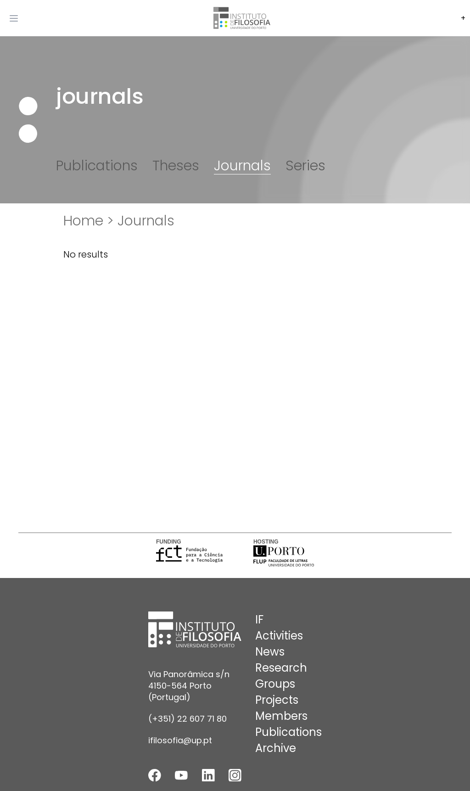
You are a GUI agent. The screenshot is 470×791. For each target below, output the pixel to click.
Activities (279, 635)
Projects (276, 699)
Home (83, 220)
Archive (275, 748)
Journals (242, 165)
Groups (275, 683)
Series (305, 165)
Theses (175, 165)
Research (281, 667)
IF (259, 619)
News (270, 651)
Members (281, 716)
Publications (97, 165)
